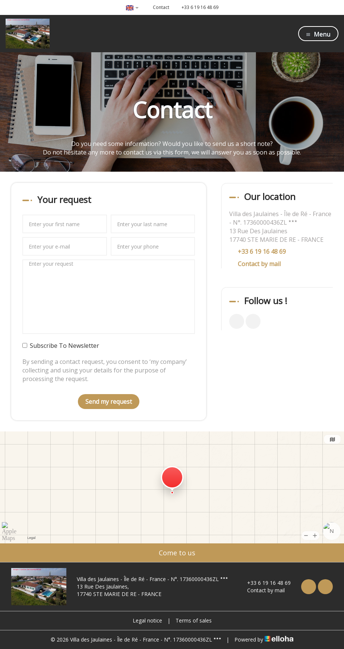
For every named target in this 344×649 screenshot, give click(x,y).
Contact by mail (259, 264)
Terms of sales (194, 620)
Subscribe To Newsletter (60, 345)
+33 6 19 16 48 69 (265, 582)
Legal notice (147, 620)
